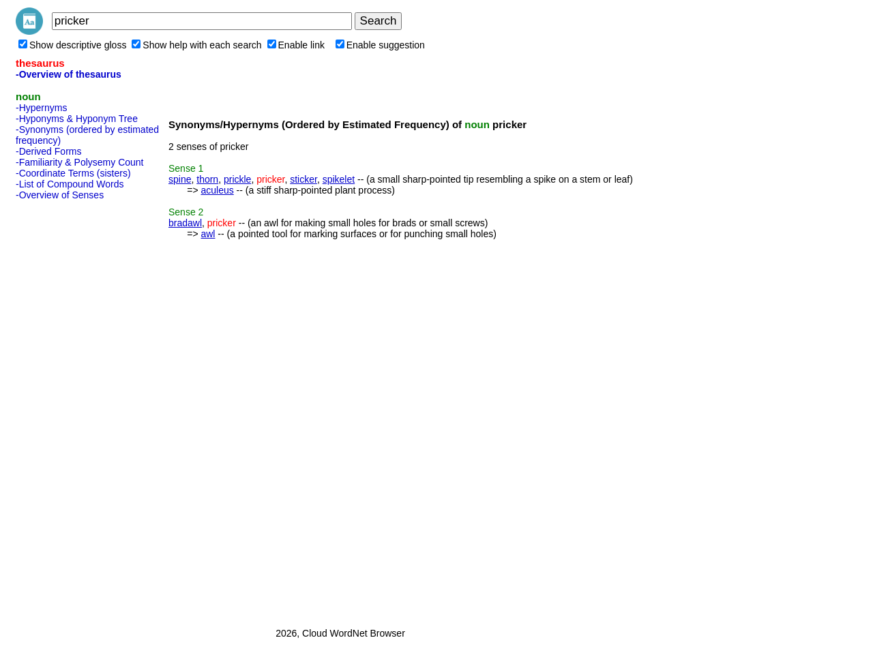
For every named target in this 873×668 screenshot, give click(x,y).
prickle (237, 179)
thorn (207, 179)
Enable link (296, 45)
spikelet (339, 179)
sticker (303, 179)
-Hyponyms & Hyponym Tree (77, 118)
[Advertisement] (70, 409)
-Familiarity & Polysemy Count (80, 162)
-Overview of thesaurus (68, 74)
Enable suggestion (380, 45)
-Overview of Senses (60, 194)
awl (208, 233)
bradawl (185, 222)
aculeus (217, 190)
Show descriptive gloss (72, 45)
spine (179, 179)
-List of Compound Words (69, 184)
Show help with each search (196, 45)
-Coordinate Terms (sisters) (73, 173)
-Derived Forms (48, 151)
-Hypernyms (41, 107)
